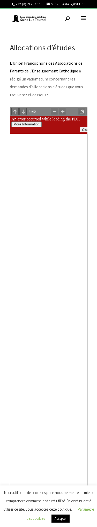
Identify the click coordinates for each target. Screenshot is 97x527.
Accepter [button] (60, 518)
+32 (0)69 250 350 (29, 4)
